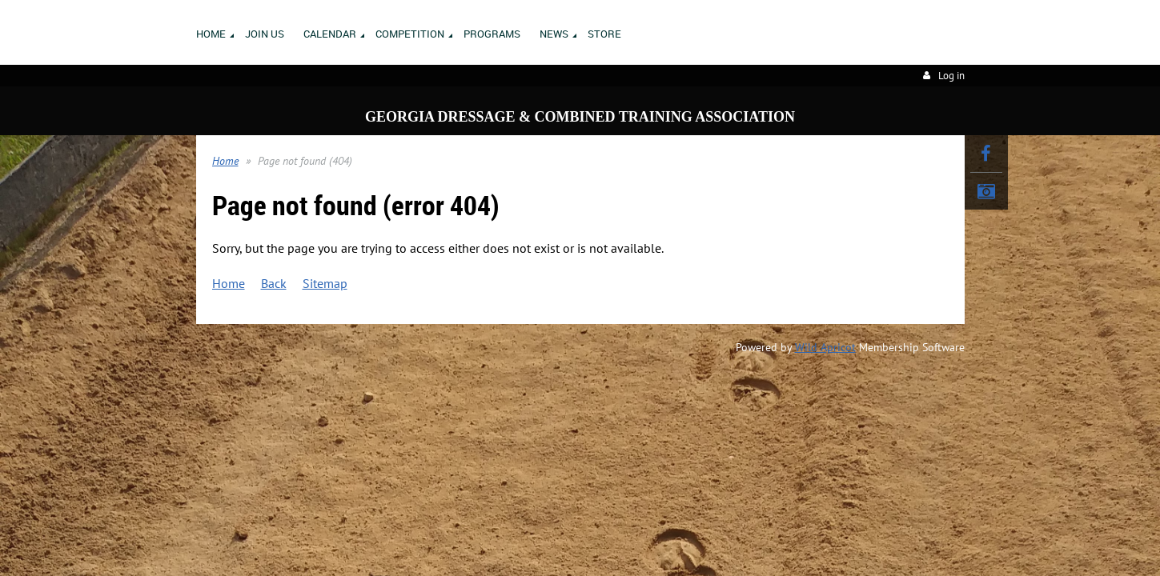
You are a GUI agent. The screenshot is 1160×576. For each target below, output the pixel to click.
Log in (951, 75)
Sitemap (325, 283)
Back (274, 283)
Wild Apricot (825, 347)
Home (225, 161)
